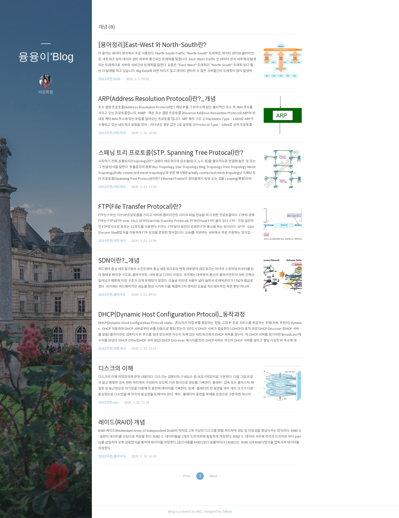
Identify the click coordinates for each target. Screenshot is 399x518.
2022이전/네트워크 (157, 133)
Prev (230, 476)
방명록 (36, 507)
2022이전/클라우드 (157, 294)
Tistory (272, 511)
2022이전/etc (154, 402)
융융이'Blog (46, 57)
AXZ (244, 511)
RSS (56, 507)
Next (261, 476)
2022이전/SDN (155, 79)
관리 (76, 507)
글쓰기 (16, 507)
